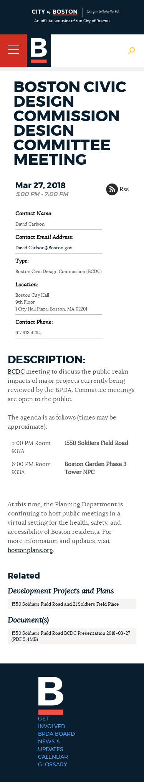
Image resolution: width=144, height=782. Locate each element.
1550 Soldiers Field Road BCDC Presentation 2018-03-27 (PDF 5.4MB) (71, 636)
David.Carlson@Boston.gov (43, 247)
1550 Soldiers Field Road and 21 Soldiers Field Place (65, 604)
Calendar (53, 757)
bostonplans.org (30, 550)
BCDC (16, 372)
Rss (124, 189)
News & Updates (50, 745)
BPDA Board (56, 734)
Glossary (52, 764)
